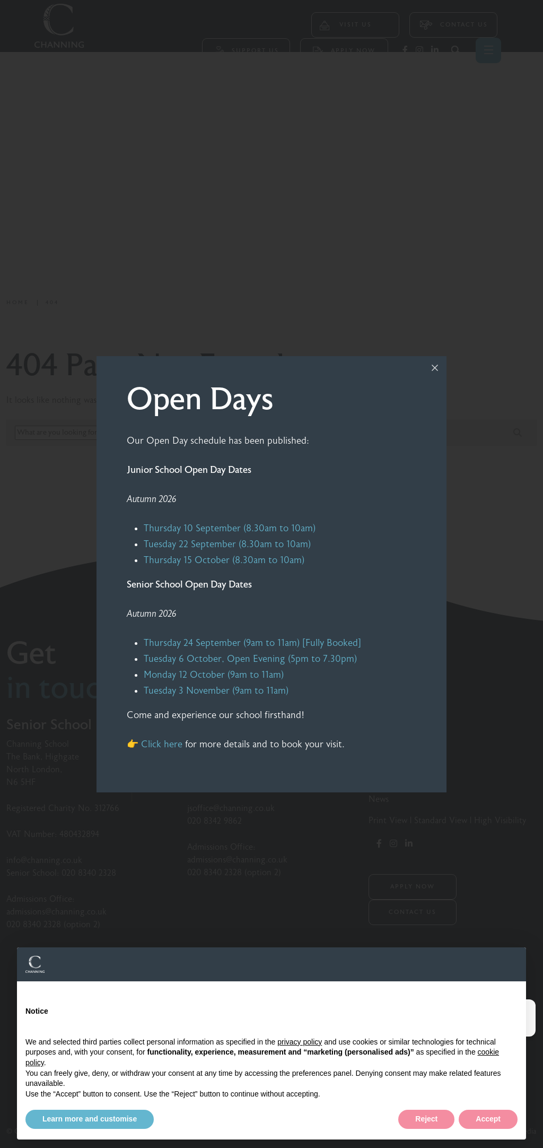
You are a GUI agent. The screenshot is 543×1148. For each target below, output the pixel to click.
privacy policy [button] (299, 1042)
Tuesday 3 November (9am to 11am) (216, 690)
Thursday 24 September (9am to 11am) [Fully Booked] (252, 643)
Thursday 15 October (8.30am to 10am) (224, 560)
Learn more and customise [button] (89, 1119)
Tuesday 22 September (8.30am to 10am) (227, 544)
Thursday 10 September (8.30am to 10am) (230, 528)
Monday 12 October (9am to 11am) (214, 674)
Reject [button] (426, 1119)
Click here (161, 744)
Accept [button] (488, 1119)
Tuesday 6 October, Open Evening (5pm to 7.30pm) (250, 658)
